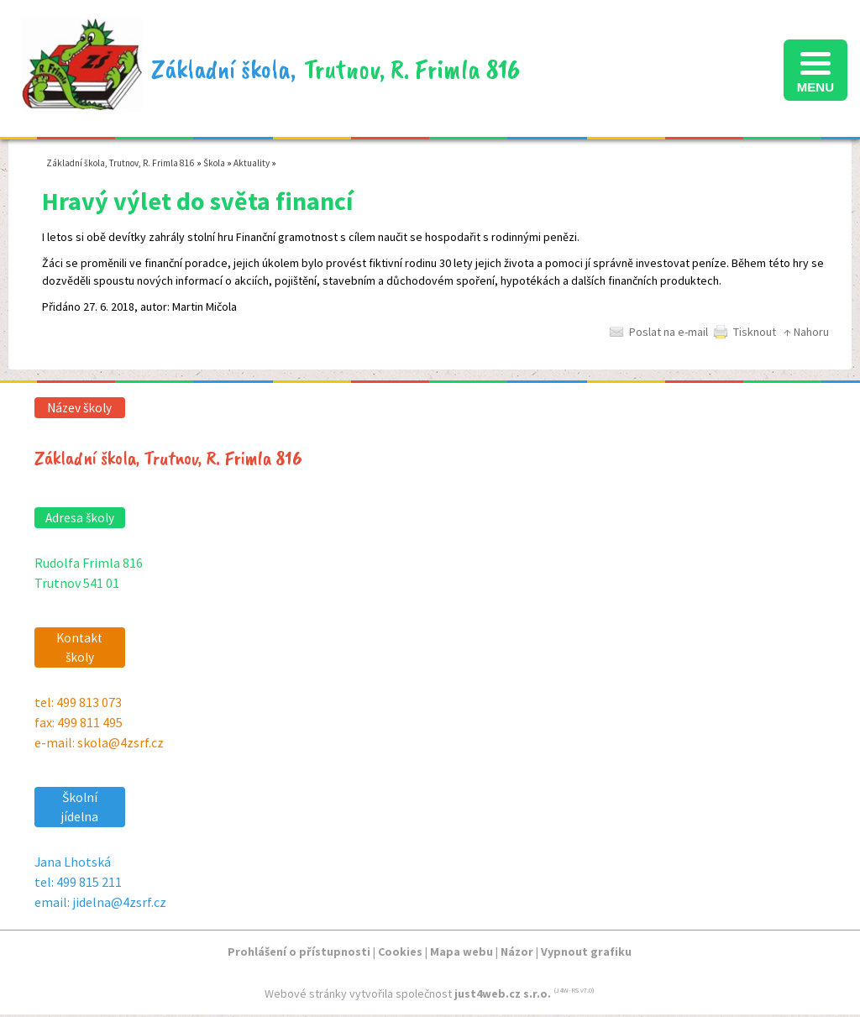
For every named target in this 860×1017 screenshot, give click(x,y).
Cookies (400, 951)
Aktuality (251, 163)
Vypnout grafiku (586, 951)
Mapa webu (461, 951)
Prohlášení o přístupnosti (299, 951)
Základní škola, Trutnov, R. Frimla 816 (120, 163)
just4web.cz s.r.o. (502, 993)
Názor (517, 951)
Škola (214, 163)
